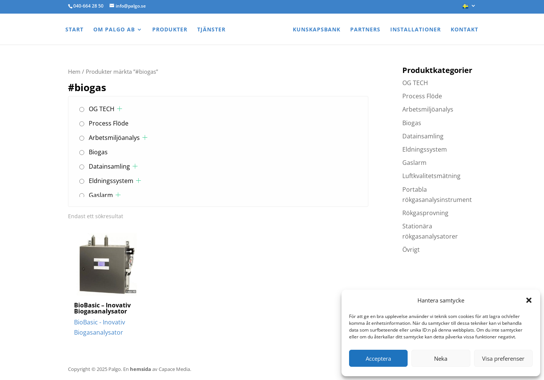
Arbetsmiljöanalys (114, 137)
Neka (440, 358)
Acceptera (378, 358)
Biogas (98, 152)
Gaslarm (101, 195)
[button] (529, 300)
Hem (74, 71)
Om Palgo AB (114, 30)
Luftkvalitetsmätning (431, 176)
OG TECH (101, 109)
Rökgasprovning (425, 213)
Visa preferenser (503, 358)
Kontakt (464, 30)
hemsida (140, 369)
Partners (365, 30)
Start (74, 30)
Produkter (169, 30)
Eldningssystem (111, 181)
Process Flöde (108, 123)
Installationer (415, 30)
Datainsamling (109, 166)
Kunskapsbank (316, 30)
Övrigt (411, 249)
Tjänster (211, 30)
